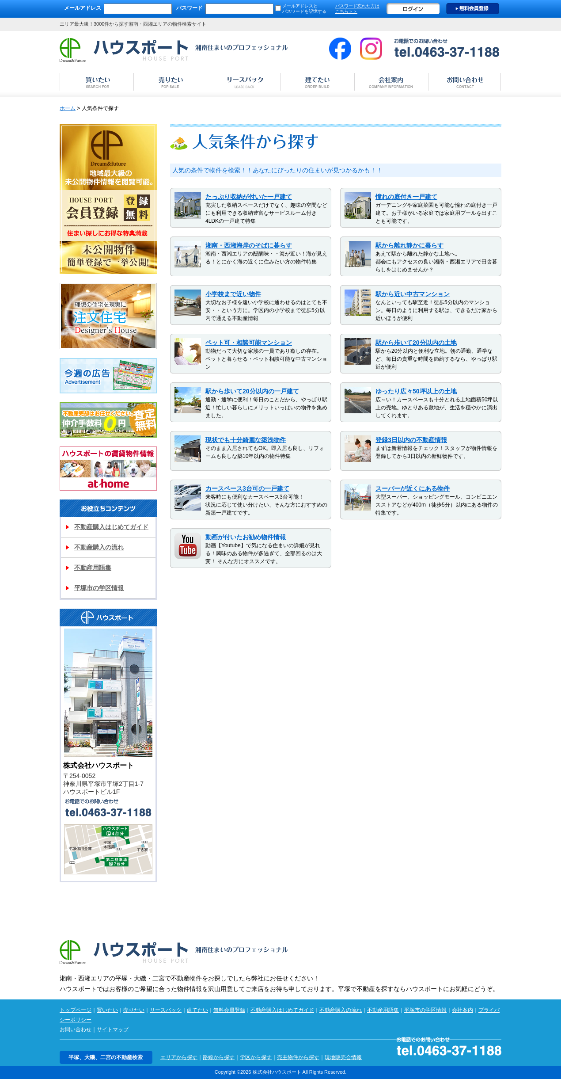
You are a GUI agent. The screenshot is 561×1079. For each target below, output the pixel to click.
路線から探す (219, 1057)
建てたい (197, 1010)
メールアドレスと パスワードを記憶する (304, 9)
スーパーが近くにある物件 (412, 488)
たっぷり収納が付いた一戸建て (248, 196)
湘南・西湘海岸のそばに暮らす (248, 245)
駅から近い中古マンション (412, 293)
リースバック (166, 1010)
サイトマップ (113, 1029)
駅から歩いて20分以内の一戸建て (252, 391)
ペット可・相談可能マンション (248, 342)
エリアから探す (178, 1057)
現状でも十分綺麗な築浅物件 (245, 439)
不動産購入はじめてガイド (111, 526)
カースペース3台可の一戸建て (247, 488)
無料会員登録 (472, 8)
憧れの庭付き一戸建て (406, 196)
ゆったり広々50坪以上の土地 (416, 391)
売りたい (133, 1010)
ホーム (68, 108)
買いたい (107, 1010)
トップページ (75, 1010)
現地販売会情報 (343, 1057)
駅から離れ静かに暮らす (409, 245)
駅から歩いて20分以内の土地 (416, 342)
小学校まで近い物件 (233, 293)
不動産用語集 (92, 567)
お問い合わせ (75, 1029)
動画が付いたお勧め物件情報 (245, 537)
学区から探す (256, 1057)
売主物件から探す (298, 1057)
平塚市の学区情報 (99, 587)
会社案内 (462, 1010)
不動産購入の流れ (99, 547)
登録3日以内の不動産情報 (411, 439)
